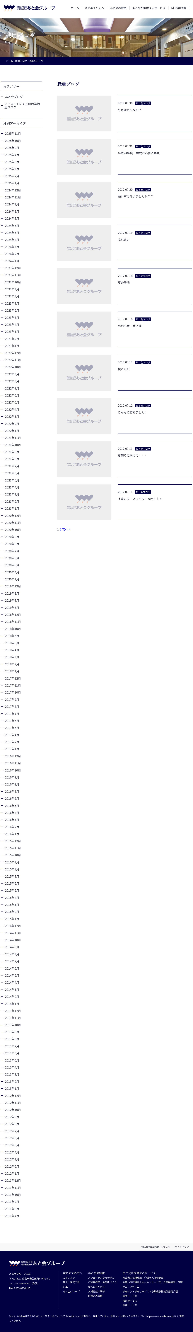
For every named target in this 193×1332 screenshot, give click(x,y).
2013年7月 (12, 1046)
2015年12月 (13, 841)
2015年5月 (12, 890)
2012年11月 (13, 1102)
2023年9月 (12, 289)
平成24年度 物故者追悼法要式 (139, 153)
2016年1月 (12, 833)
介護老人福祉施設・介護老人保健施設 (143, 1277)
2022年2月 (12, 423)
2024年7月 (12, 218)
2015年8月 (12, 869)
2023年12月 (13, 268)
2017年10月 (13, 692)
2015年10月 (13, 855)
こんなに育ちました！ (132, 412)
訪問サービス (130, 1296)
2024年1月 (12, 261)
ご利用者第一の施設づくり (102, 1282)
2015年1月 (12, 918)
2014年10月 (13, 940)
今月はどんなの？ (129, 110)
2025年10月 (13, 140)
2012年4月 (12, 1152)
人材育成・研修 (96, 1291)
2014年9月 (12, 947)
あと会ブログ (14, 96)
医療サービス (130, 1305)
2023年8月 (12, 296)
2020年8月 (12, 543)
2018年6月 (12, 635)
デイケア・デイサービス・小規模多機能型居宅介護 (150, 1291)
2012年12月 (13, 1095)
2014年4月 (12, 982)
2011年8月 (12, 1208)
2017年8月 (12, 706)
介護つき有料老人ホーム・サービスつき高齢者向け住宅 (153, 1282)
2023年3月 (12, 331)
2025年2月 (12, 176)
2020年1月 (12, 579)
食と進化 (124, 369)
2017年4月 (12, 734)
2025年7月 (12, 154)
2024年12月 (13, 190)
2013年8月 (12, 1039)
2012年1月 (12, 1173)
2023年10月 (13, 282)
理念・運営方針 (71, 1282)
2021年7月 (12, 466)
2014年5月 (12, 975)
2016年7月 (12, 791)
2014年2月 (12, 996)
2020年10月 (13, 529)
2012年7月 (12, 1131)
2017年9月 (12, 699)
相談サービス (130, 1300)
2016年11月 (13, 763)
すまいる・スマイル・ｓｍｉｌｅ (140, 498)
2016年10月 (13, 770)
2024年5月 (12, 232)
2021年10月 (13, 444)
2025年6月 (12, 161)
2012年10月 (13, 1109)
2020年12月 (13, 515)
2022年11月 (13, 360)
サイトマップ (182, 1247)
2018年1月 (12, 671)
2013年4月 (12, 1067)
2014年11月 (13, 933)
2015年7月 (12, 876)
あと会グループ (71, 1291)
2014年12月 (13, 925)
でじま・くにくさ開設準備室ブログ (22, 105)
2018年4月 (12, 650)
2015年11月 (13, 848)
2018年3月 (12, 657)
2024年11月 (13, 197)
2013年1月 (12, 1088)
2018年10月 (13, 628)
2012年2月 (12, 1166)
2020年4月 (12, 572)
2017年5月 (12, 727)
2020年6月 (12, 558)
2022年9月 (12, 374)
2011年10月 (13, 1194)
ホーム (75, 9)
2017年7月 (12, 713)
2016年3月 (12, 819)
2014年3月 (12, 989)
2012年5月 (12, 1145)
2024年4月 (12, 239)
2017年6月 (12, 720)
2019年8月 (12, 593)
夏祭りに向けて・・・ (132, 455)
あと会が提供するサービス (148, 9)
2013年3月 (12, 1074)
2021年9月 (12, 451)
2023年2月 (12, 338)
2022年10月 (13, 367)
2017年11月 (13, 685)
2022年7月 (12, 388)
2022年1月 (12, 430)
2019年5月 (12, 607)
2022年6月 (12, 395)
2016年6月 (12, 798)
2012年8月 (12, 1123)
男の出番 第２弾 (129, 326)
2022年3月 (12, 416)
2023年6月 (12, 310)
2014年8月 (12, 954)
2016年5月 (12, 805)
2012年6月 (12, 1138)
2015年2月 (12, 911)
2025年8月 (12, 147)
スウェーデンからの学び (101, 1277)
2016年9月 (12, 777)
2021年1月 (12, 508)
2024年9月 (12, 204)
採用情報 (180, 9)
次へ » (66, 529)
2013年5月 (12, 1060)
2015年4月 (12, 897)
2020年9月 (12, 536)
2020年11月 (13, 522)
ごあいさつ (69, 1277)
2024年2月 (12, 253)
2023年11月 (13, 275)
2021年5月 (12, 480)
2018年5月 (12, 643)
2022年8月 (12, 381)
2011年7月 (12, 1215)
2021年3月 (12, 494)
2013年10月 (13, 1025)
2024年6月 (12, 225)
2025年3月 (12, 168)
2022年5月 (12, 402)
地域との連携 (95, 1296)
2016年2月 (12, 826)
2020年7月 (12, 551)
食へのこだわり (96, 1287)
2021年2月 (12, 501)
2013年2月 (12, 1081)
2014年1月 (12, 1003)
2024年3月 (12, 246)
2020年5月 (12, 565)
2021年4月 (12, 487)
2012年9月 (12, 1116)
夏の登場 (124, 282)
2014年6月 (12, 968)
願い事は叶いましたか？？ (135, 196)
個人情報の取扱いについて (155, 1247)
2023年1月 (12, 345)
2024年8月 (12, 211)
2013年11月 (13, 1017)
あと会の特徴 (118, 9)
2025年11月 (13, 133)
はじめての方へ (94, 9)
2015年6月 (12, 883)
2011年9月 (12, 1201)
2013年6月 (12, 1053)
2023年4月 (12, 324)
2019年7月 (12, 600)
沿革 (65, 1287)
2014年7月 (12, 961)
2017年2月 (12, 741)
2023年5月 (12, 317)
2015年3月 (12, 904)
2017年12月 (13, 678)
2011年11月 (13, 1187)
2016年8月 (12, 784)
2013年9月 (12, 1032)
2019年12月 (13, 586)
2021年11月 (13, 437)
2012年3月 (12, 1159)
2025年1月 (12, 183)
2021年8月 (12, 458)
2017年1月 (12, 748)
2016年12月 (13, 756)
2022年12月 (13, 353)
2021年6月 (12, 473)
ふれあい (124, 239)
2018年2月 (12, 664)
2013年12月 (13, 1010)
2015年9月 (12, 862)
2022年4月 (12, 409)
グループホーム (131, 1287)
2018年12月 (13, 614)
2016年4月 (12, 812)
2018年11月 (13, 621)
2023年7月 (12, 303)
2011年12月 (13, 1180)
